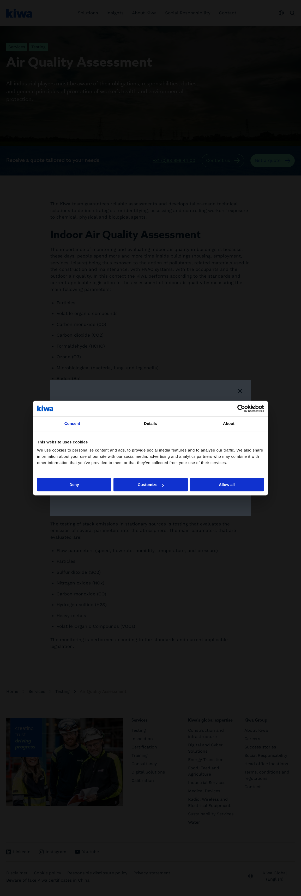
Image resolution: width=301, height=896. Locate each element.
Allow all (227, 484)
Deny (74, 484)
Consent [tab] (72, 423)
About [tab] (228, 423)
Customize (151, 484)
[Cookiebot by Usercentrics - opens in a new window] (241, 408)
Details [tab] (150, 423)
